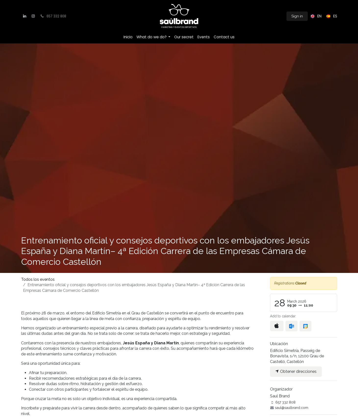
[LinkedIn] (24, 16)
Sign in (297, 16)
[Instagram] (33, 16)
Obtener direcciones (296, 371)
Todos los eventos (38, 279)
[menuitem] (315, 16)
